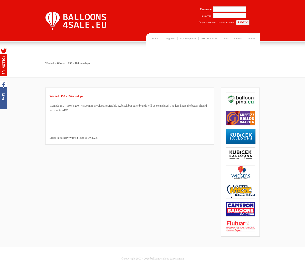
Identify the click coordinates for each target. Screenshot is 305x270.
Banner (238, 38)
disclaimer (177, 258)
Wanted (49, 63)
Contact (251, 38)
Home (155, 38)
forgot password (207, 22)
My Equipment (188, 38)
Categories (169, 38)
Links (226, 38)
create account (226, 22)
